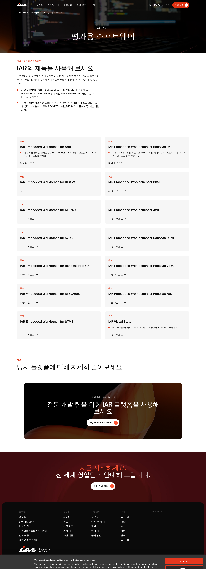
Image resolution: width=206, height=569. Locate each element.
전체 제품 (24, 535)
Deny (184, 562)
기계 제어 (68, 530)
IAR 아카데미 (98, 521)
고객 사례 (68, 5)
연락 (123, 535)
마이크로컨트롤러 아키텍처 (33, 530)
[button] (150, 5)
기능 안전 (24, 526)
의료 (65, 521)
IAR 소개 (125, 517)
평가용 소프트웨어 (55, 12)
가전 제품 (68, 535)
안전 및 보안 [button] (53, 5)
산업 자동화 (69, 526)
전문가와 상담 (101, 486)
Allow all (184, 547)
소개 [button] (93, 5)
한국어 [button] (167, 5)
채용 (123, 530)
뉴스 (123, 526)
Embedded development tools (33, 12)
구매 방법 (96, 535)
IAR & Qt (125, 540)
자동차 (66, 517)
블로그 (94, 517)
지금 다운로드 (27, 163)
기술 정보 (95, 511)
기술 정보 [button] (81, 5)
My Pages (158, 5)
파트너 (124, 521)
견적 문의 (179, 5)
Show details (40, 564)
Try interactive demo (101, 422)
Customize (184, 555)
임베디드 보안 (26, 521)
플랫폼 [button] (40, 5)
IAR (18, 12)
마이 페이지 (97, 530)
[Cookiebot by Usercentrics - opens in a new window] (17, 564)
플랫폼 (22, 517)
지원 (93, 526)
